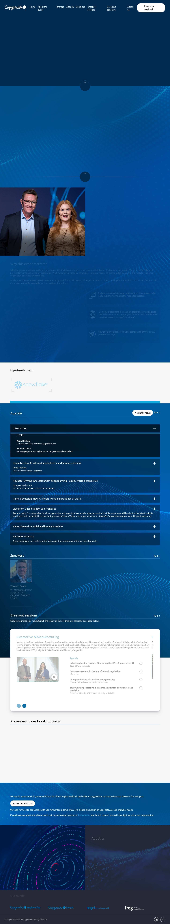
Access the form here (22, 803)
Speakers (80, 7)
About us (130, 8)
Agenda (70, 7)
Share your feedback (149, 8)
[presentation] (19, 706)
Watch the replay (142, 412)
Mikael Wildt (84, 815)
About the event (42, 8)
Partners (60, 7)
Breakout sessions (91, 8)
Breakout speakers (111, 8)
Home (32, 7)
